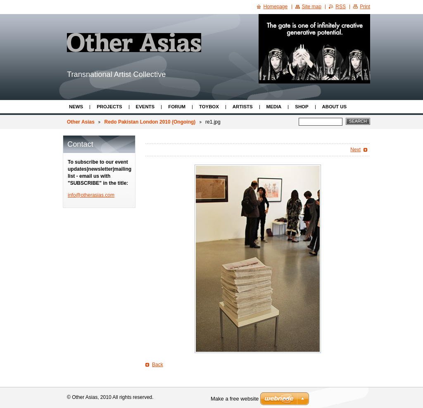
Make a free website (235, 399)
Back (157, 364)
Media (274, 106)
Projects (109, 106)
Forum (176, 106)
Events (145, 106)
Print (365, 7)
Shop (301, 106)
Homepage (276, 7)
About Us (334, 106)
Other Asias (81, 122)
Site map (311, 7)
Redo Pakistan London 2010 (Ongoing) (150, 122)
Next (355, 150)
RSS (340, 7)
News (76, 106)
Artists (243, 106)
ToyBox (209, 106)
